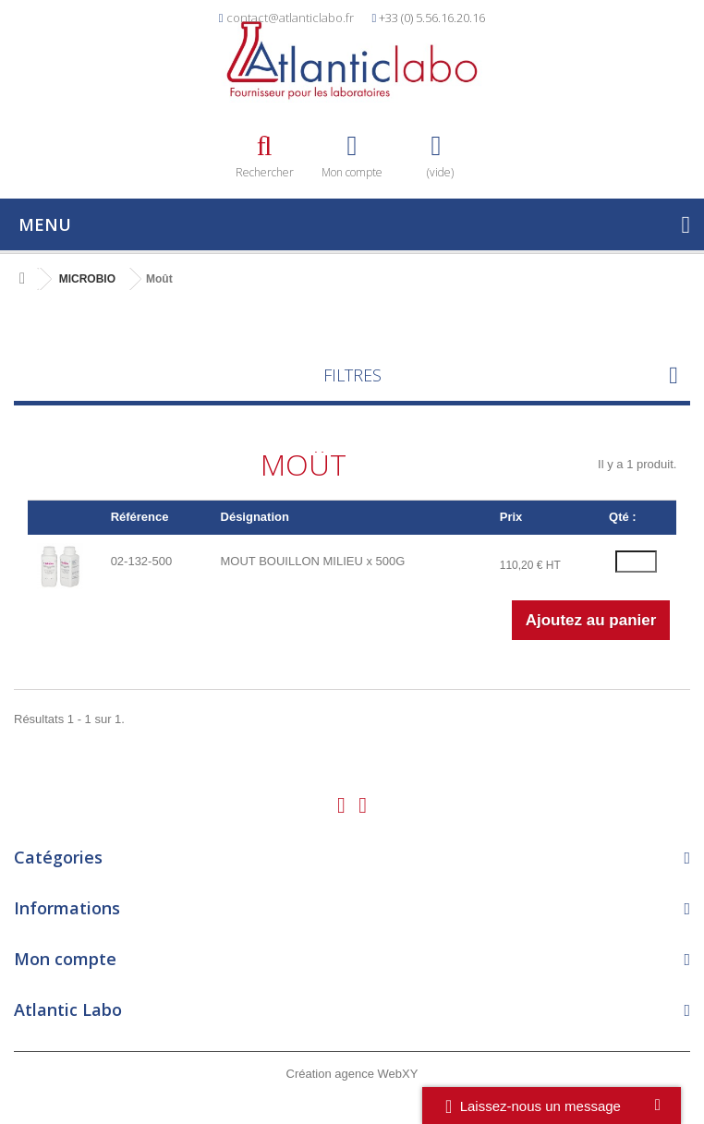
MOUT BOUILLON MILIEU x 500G (313, 561)
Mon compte (65, 959)
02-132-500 (142, 561)
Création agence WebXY (352, 1074)
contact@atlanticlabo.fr (290, 17)
